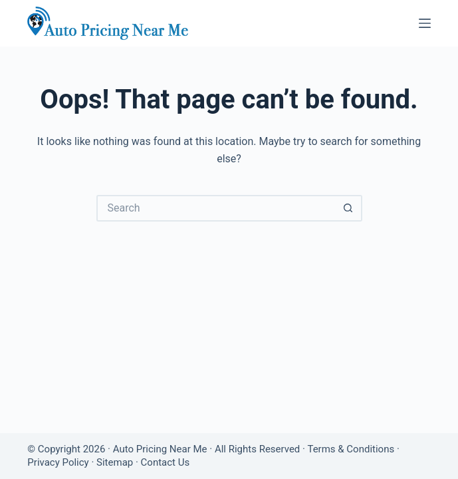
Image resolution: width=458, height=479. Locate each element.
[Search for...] (216, 208)
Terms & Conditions (350, 449)
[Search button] (349, 208)
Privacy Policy (57, 462)
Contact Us (165, 462)
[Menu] (425, 23)
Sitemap (114, 462)
